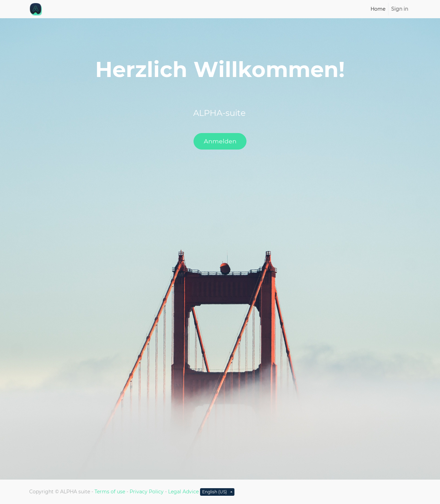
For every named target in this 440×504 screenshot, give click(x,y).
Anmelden (220, 141)
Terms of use (110, 492)
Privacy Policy (147, 492)
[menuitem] (378, 9)
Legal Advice (183, 492)
